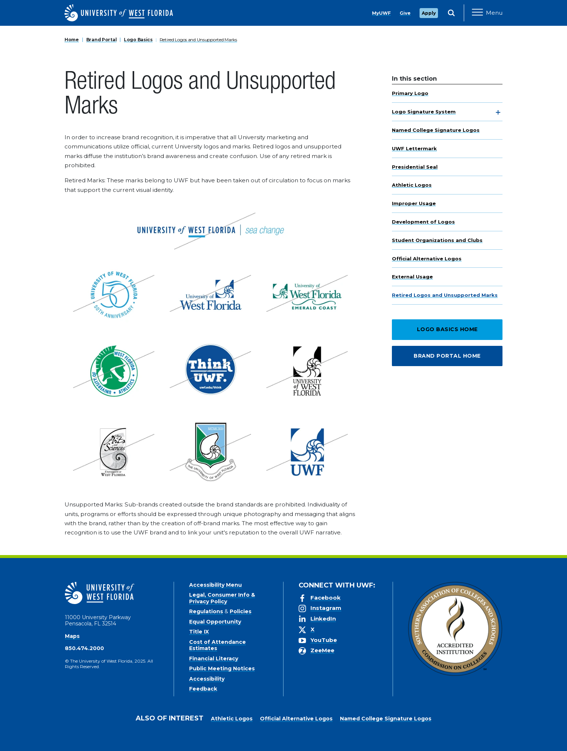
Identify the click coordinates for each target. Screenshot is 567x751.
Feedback (203, 688)
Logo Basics (138, 39)
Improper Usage (414, 203)
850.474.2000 (84, 648)
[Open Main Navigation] (487, 13)
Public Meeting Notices (222, 668)
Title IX (199, 631)
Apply (429, 13)
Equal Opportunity (215, 621)
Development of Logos (423, 222)
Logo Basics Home (447, 329)
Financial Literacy (213, 658)
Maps (72, 636)
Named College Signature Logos (436, 130)
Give (405, 13)
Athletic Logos (412, 185)
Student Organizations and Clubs (437, 240)
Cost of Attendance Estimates (217, 645)
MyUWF (381, 13)
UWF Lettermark (414, 148)
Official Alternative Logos (427, 259)
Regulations (206, 611)
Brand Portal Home (447, 355)
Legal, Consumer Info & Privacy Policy (222, 598)
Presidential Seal (415, 167)
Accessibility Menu (215, 585)
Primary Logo (410, 93)
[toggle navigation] (498, 112)
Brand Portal (101, 39)
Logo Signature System (424, 112)
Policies (240, 611)
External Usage (412, 277)
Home (72, 39)
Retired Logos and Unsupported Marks (198, 39)
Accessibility (207, 678)
